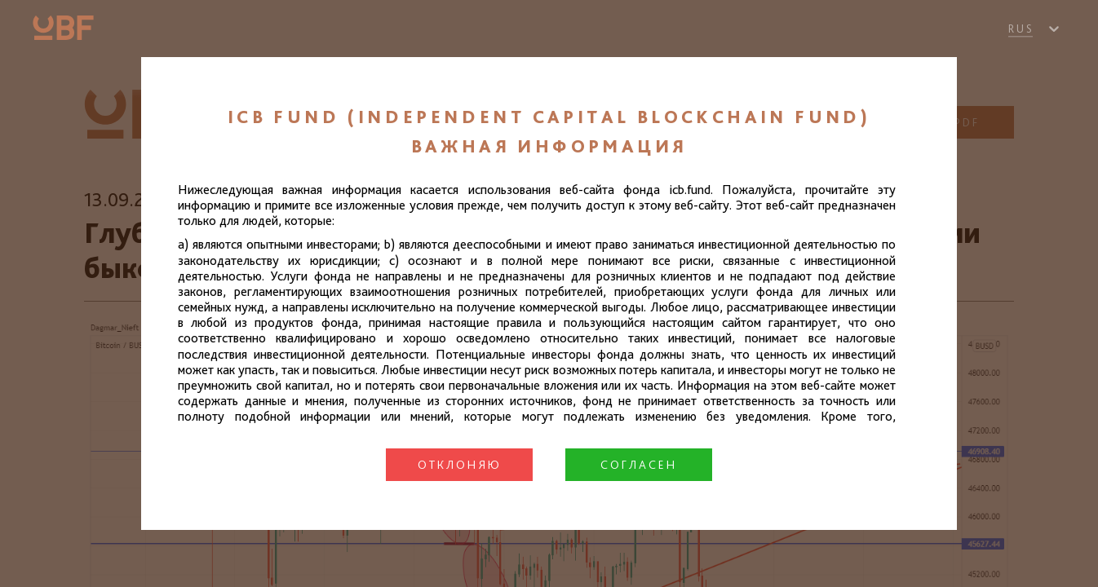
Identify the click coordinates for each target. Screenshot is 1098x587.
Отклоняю (460, 464)
